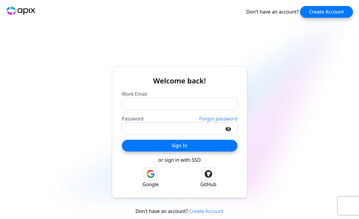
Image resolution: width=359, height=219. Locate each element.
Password (133, 118)
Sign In (179, 145)
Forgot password (218, 118)
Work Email (134, 94)
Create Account (326, 11)
